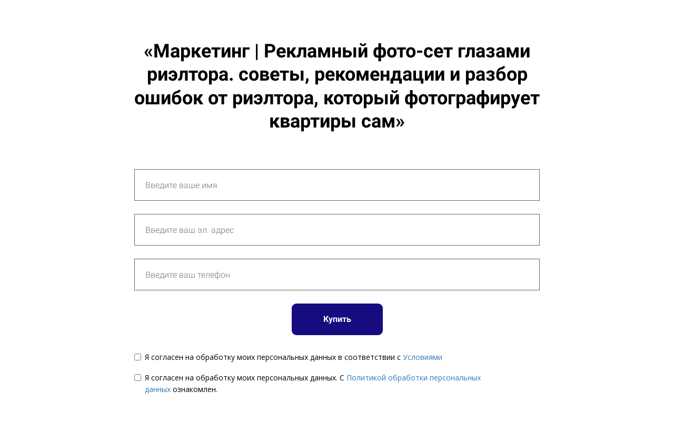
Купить (337, 319)
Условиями (422, 357)
